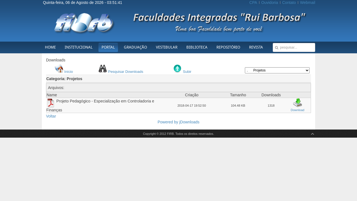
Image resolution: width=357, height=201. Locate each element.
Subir (187, 72)
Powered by (168, 122)
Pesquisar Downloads (125, 72)
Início (68, 72)
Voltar (51, 116)
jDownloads (189, 122)
